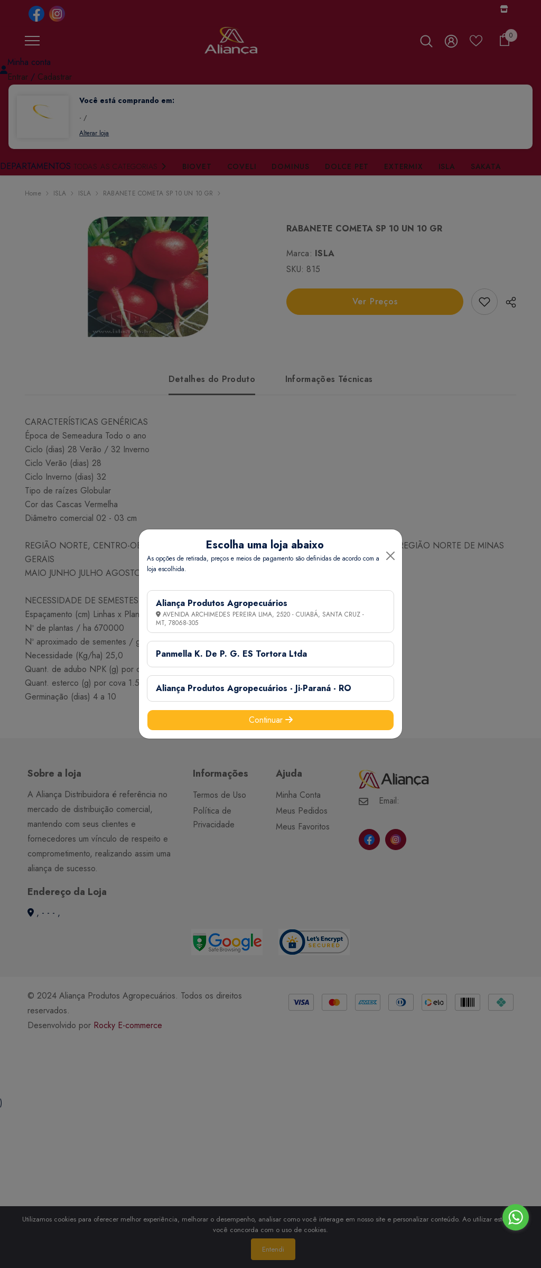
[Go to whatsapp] (515, 1217)
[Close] (390, 555)
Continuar (271, 720)
